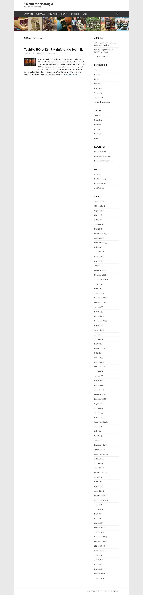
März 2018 (97, 312)
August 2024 (98, 220)
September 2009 (100, 500)
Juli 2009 (97, 505)
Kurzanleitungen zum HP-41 (103, 50)
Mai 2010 (97, 482)
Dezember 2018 (99, 298)
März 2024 (97, 229)
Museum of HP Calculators (103, 161)
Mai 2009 (97, 514)
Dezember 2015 (99, 348)
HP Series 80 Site (100, 152)
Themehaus (115, 591)
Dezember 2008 (99, 537)
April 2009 (97, 518)
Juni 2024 (97, 224)
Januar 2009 (98, 532)
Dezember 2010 (99, 473)
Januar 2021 (98, 252)
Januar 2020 (98, 266)
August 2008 (98, 551)
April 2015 (97, 358)
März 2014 (97, 381)
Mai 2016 (97, 344)
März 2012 (97, 436)
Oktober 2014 (98, 367)
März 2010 (97, 486)
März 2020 (97, 261)
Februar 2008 (98, 574)
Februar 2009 (98, 528)
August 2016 (98, 330)
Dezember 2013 (99, 394)
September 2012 (100, 422)
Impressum (75, 14)
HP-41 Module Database (102, 156)
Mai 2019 (97, 289)
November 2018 (99, 302)
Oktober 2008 (98, 546)
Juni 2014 (97, 371)
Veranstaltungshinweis (102, 102)
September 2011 (100, 454)
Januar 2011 (98, 468)
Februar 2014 (98, 385)
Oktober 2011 (98, 450)
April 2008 (97, 564)
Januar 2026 (98, 201)
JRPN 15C (97, 56)
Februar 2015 (98, 362)
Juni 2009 (97, 509)
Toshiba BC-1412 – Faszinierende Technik (53, 49)
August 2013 (98, 404)
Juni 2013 (97, 408)
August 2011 (98, 459)
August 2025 (98, 211)
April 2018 (97, 307)
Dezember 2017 (99, 321)
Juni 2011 (97, 463)
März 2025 (97, 215)
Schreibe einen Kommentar (47, 53)
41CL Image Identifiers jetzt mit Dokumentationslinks (105, 44)
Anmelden (97, 174)
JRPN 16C (105, 56)
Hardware (97, 74)
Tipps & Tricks (99, 97)
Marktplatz (40, 14)
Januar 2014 (98, 390)
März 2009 (97, 523)
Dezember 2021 (99, 243)
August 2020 (98, 256)
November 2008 (99, 541)
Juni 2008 (97, 560)
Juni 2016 (97, 339)
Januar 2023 (98, 238)
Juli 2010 (97, 477)
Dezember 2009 (99, 495)
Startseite (28, 14)
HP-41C (96, 79)
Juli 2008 (97, 555)
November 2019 (99, 275)
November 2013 (99, 399)
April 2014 (97, 376)
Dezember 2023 (99, 234)
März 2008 (97, 569)
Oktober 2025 (98, 206)
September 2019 (100, 279)
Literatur (97, 84)
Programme (98, 88)
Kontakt (64, 14)
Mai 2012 (97, 431)
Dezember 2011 (99, 445)
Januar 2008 (98, 578)
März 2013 (97, 417)
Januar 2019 (98, 293)
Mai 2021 (97, 247)
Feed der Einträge (100, 179)
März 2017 (97, 325)
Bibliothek (53, 14)
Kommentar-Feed (100, 183)
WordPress (98, 591)
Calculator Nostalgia (38, 4)
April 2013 (97, 413)
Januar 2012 (98, 440)
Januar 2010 (98, 491)
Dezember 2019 (99, 270)
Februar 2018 (98, 316)
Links (85, 14)
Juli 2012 (97, 427)
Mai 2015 (97, 353)
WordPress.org (99, 188)
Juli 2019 (97, 284)
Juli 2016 (97, 335)
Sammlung (98, 93)
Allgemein (97, 70)
